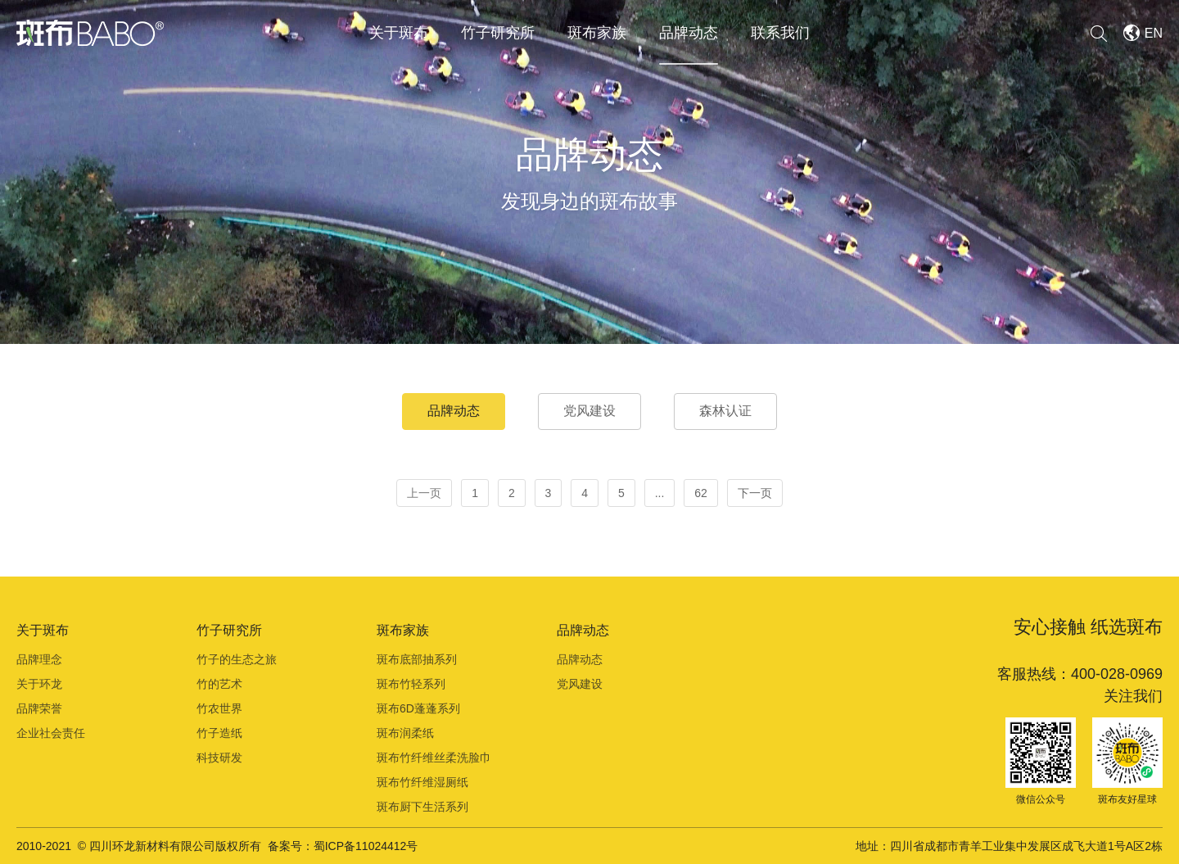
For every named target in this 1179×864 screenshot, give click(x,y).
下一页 (755, 493)
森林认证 (725, 411)
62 (700, 493)
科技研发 (219, 757)
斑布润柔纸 (405, 733)
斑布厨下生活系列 (422, 806)
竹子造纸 (219, 733)
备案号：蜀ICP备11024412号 (343, 846)
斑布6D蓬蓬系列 (418, 708)
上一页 (424, 493)
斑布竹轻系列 (411, 683)
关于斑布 (398, 33)
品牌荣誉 (39, 708)
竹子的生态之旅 (236, 659)
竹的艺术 (219, 683)
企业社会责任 (50, 733)
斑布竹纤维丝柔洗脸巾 (434, 757)
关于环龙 (39, 683)
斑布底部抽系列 (417, 659)
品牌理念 (39, 659)
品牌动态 (688, 33)
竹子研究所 (498, 33)
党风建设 (589, 411)
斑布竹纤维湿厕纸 (422, 782)
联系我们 (780, 33)
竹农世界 (219, 708)
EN (1154, 33)
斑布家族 (596, 33)
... (660, 493)
